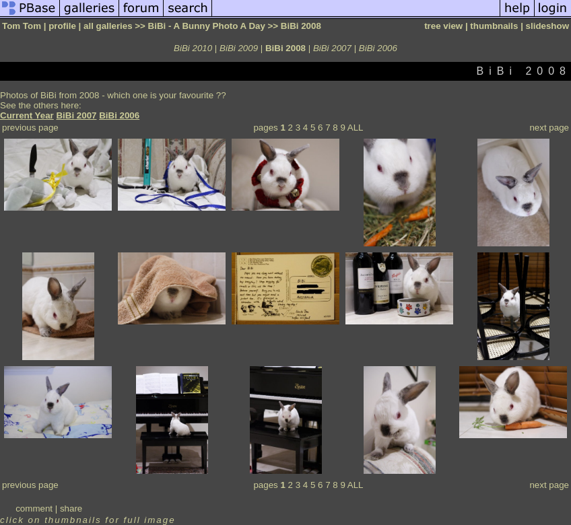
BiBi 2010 (193, 48)
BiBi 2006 (378, 48)
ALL (355, 128)
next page (549, 128)
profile (62, 26)
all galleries (108, 26)
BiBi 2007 (332, 48)
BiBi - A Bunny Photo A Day (206, 26)
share (71, 508)
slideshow (547, 26)
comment (34, 508)
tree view (443, 26)
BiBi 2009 (239, 48)
